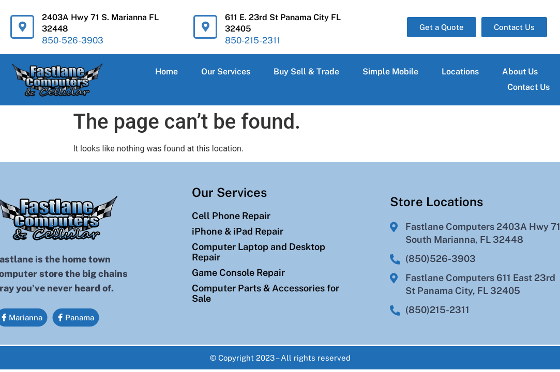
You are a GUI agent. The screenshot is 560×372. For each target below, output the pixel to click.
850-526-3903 (72, 40)
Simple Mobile (390, 71)
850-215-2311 (252, 40)
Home (166, 71)
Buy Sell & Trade (306, 71)
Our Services (225, 71)
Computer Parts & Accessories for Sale (265, 286)
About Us (520, 71)
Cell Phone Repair (231, 209)
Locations (460, 71)
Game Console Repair (238, 265)
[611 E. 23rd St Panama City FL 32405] (205, 27)
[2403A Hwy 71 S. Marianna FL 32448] (22, 27)
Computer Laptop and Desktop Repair (258, 245)
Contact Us (528, 87)
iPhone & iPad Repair (237, 224)
